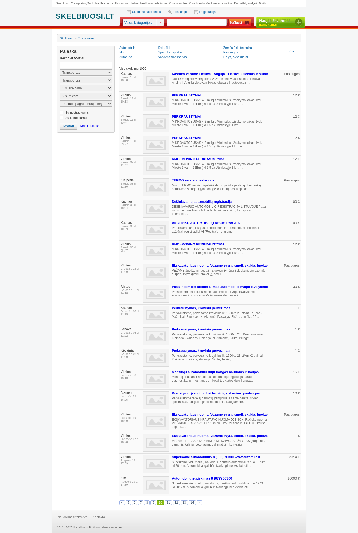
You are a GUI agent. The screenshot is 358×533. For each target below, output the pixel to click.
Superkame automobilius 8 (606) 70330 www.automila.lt (216, 457)
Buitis (262, 3)
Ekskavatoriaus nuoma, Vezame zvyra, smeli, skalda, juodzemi (222, 265)
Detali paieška (89, 126)
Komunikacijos (178, 3)
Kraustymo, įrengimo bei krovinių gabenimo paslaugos (216, 393)
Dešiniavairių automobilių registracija (202, 202)
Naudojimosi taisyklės (72, 517)
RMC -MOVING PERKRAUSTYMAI (198, 159)
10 (160, 502)
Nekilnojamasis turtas (154, 3)
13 (184, 502)
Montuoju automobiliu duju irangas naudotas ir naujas (215, 372)
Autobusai (126, 57)
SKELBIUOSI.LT (85, 16)
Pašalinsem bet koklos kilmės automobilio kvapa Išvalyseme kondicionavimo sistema (240, 287)
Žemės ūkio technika (237, 48)
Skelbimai (66, 38)
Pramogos (106, 3)
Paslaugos (230, 52)
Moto (122, 52)
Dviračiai (164, 48)
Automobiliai (127, 48)
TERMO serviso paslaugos (193, 180)
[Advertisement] (86, 161)
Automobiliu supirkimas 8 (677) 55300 (202, 478)
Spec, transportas (170, 52)
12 (176, 502)
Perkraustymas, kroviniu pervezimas (201, 308)
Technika (93, 3)
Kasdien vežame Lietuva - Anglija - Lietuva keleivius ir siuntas (221, 74)
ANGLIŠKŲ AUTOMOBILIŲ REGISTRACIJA (206, 223)
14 (192, 502)
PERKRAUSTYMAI (186, 95)
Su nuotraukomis (77, 112)
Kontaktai (99, 517)
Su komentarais (76, 118)
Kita (291, 51)
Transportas (78, 3)
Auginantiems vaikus (219, 3)
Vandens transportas (172, 57)
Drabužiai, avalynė (246, 3)
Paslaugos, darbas (127, 3)
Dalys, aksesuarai (235, 57)
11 (168, 502)
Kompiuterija (197, 3)
